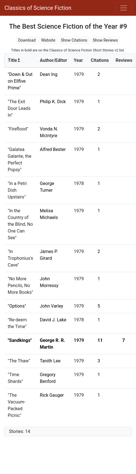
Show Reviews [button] (105, 40)
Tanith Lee (50, 361)
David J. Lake (53, 319)
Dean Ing (48, 74)
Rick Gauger (52, 395)
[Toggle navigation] (124, 7)
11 (100, 340)
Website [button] (48, 40)
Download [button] (27, 40)
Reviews (124, 60)
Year (78, 60)
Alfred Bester (53, 149)
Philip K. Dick (53, 101)
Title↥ (14, 60)
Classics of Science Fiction (37, 7)
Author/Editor (53, 60)
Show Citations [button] (74, 40)
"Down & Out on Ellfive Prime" (20, 81)
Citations (100, 60)
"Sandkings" (20, 340)
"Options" (17, 306)
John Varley (51, 306)
